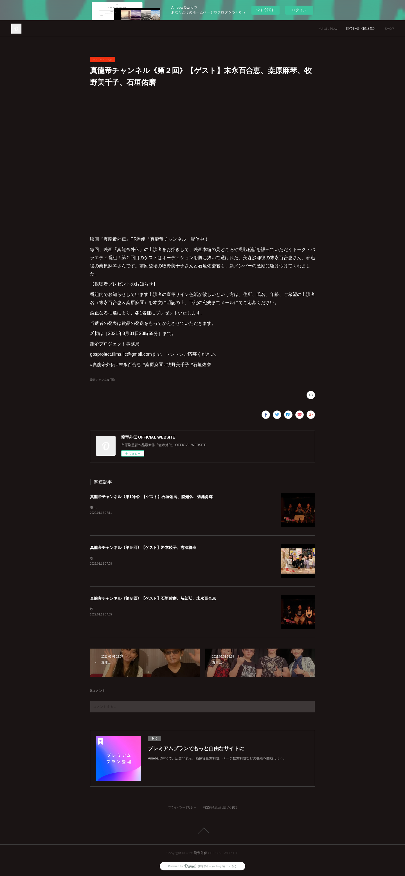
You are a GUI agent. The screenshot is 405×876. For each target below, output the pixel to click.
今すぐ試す (265, 10)
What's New (328, 29)
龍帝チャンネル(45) (102, 379)
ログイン (299, 10)
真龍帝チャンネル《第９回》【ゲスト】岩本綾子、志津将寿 (143, 547)
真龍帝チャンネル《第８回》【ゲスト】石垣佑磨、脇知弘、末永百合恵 (153, 598)
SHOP (389, 29)
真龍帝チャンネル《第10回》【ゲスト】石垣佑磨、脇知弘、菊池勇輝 (151, 496)
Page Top (202, 830)
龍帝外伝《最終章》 (361, 29)
